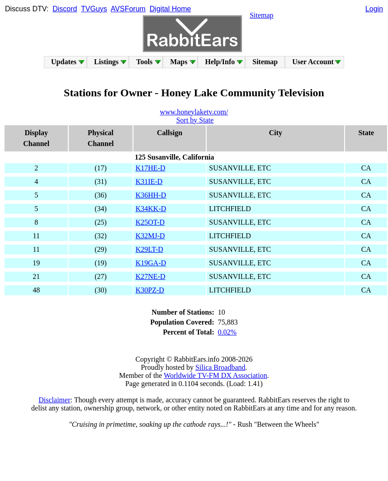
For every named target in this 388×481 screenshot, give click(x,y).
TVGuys (94, 9)
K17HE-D (151, 168)
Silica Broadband (220, 367)
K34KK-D (151, 208)
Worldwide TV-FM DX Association (215, 375)
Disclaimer (54, 400)
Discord (64, 9)
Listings (106, 62)
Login (374, 9)
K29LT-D (149, 249)
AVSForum (128, 9)
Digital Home (170, 9)
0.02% (227, 332)
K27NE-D (151, 276)
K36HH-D (151, 195)
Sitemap (261, 15)
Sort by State (195, 120)
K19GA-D (151, 263)
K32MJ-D (150, 236)
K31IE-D (149, 181)
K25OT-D (150, 222)
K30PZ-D (150, 290)
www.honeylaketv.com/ (194, 112)
